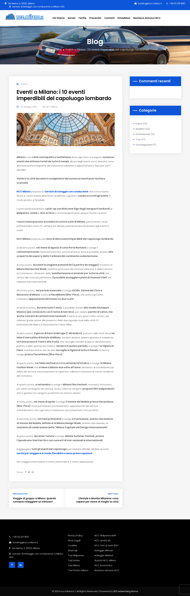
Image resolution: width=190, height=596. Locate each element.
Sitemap (73, 550)
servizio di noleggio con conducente (66, 191)
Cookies (72, 545)
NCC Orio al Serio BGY (106, 545)
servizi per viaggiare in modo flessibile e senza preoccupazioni (54, 453)
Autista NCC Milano (105, 560)
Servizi (71, 18)
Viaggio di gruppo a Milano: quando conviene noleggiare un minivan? (34, 500)
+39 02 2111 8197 (175, 3)
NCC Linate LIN (102, 540)
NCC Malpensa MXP (105, 535)
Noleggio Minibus (103, 555)
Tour (138, 139)
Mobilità (140, 128)
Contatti (109, 18)
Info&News (124, 18)
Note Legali (74, 540)
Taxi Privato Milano (78, 570)
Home (45, 49)
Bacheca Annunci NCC (147, 18)
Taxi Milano (74, 565)
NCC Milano (52, 106)
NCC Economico (103, 565)
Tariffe (82, 18)
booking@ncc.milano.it (148, 3)
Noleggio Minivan (103, 550)
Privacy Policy (75, 535)
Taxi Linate (74, 560)
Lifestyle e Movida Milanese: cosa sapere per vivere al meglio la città (97, 500)
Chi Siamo (58, 18)
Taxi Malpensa (76, 555)
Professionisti (143, 134)
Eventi (58, 49)
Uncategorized (144, 144)
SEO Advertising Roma (125, 591)
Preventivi (95, 18)
